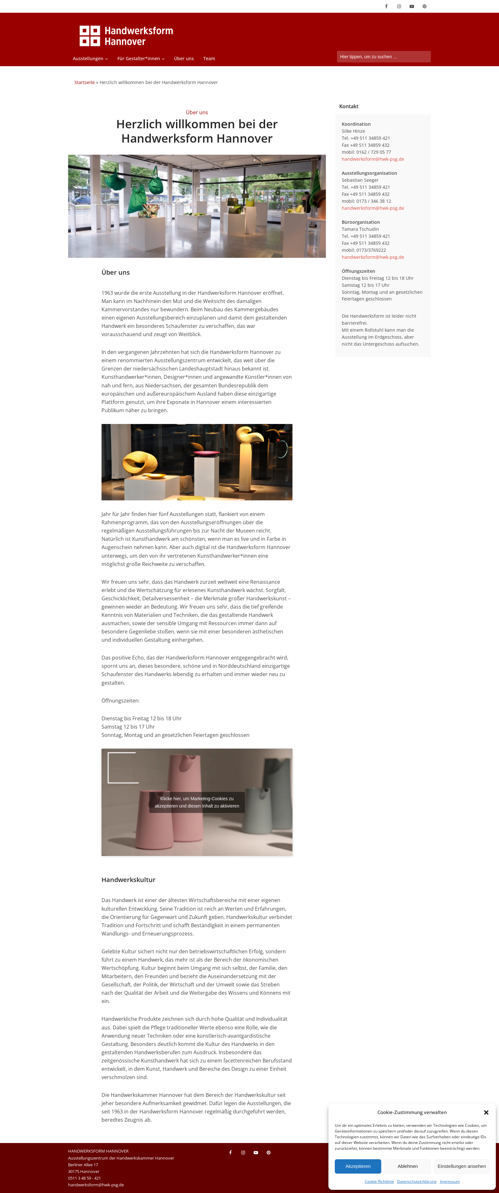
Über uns (184, 58)
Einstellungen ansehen (462, 1166)
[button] (486, 1112)
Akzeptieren (357, 1166)
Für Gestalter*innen (138, 58)
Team (209, 58)
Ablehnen (407, 1166)
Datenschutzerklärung (417, 1181)
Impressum (450, 1181)
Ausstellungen (88, 58)
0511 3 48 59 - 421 (84, 1178)
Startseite (84, 82)
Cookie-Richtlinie (379, 1181)
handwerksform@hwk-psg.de (373, 159)
